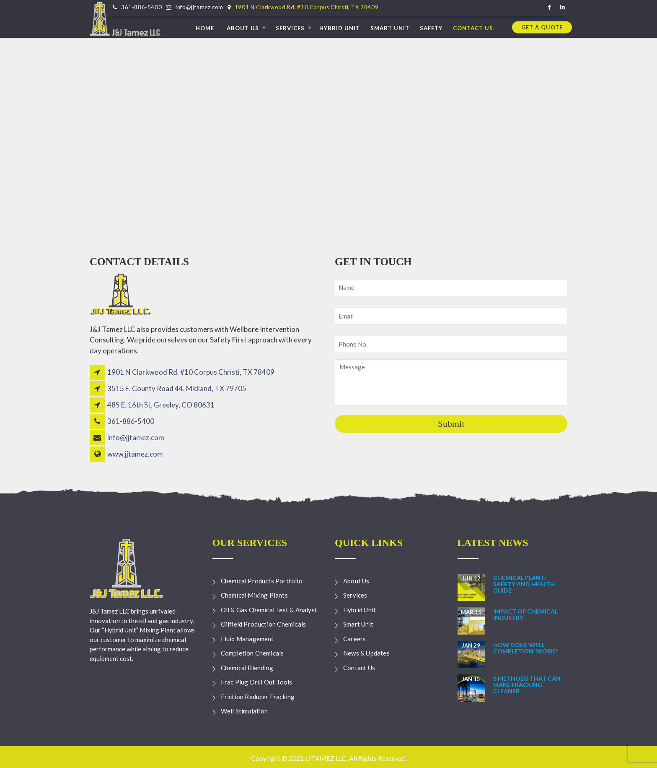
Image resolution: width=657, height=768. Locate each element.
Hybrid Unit (339, 27)
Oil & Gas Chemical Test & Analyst (269, 610)
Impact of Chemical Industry (525, 614)
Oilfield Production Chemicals (263, 624)
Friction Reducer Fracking (258, 696)
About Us (243, 27)
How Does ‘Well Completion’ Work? (525, 648)
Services (290, 27)
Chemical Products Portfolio (262, 581)
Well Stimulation (244, 711)
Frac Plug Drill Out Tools (256, 682)
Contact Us (473, 27)
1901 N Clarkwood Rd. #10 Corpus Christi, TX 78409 (306, 7)
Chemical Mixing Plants (254, 595)
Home (205, 27)
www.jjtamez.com (135, 453)
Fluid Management (247, 639)
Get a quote (542, 27)
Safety (431, 27)
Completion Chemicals (252, 653)
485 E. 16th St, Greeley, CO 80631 (161, 404)
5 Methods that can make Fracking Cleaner (527, 685)
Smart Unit (389, 27)
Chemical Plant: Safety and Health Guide (524, 584)
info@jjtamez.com (199, 7)
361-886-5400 (141, 7)
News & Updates (366, 653)
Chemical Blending (247, 667)
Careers (354, 639)
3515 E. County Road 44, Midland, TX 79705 (176, 388)
